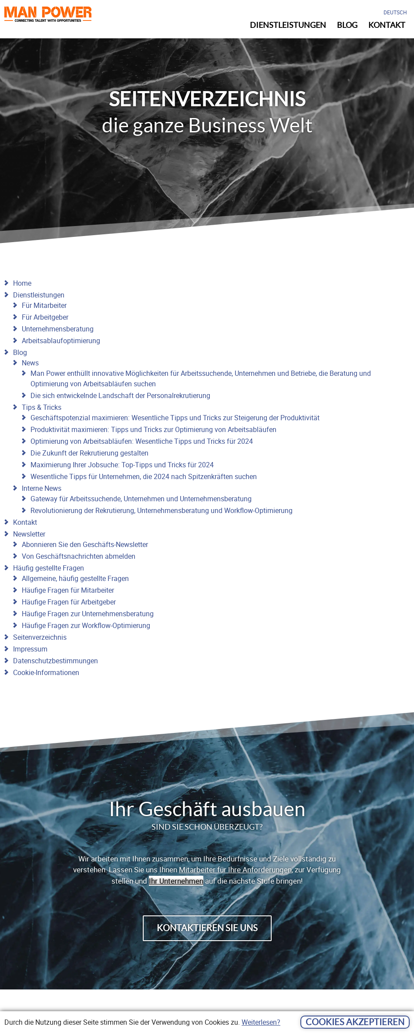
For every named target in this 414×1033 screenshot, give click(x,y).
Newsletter (29, 534)
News (30, 363)
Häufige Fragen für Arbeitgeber (69, 602)
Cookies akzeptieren (355, 1022)
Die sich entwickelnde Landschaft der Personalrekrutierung (120, 395)
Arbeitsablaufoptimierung (61, 340)
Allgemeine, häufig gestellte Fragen (75, 578)
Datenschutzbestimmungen (55, 660)
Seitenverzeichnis (40, 637)
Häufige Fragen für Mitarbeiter (68, 590)
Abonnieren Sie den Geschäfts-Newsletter (85, 544)
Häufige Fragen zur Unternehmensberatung (88, 613)
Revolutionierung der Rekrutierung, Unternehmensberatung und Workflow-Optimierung (161, 510)
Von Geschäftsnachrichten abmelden (78, 556)
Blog (20, 352)
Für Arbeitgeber (45, 317)
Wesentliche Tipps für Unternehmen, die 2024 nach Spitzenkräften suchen (143, 476)
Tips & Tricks (41, 407)
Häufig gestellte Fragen (48, 568)
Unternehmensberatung (58, 329)
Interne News (41, 488)
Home (22, 283)
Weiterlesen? (261, 1022)
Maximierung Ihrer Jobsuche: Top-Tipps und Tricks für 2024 (122, 464)
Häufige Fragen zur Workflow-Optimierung (86, 625)
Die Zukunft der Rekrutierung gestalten (89, 453)
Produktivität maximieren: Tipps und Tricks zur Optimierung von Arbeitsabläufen (153, 429)
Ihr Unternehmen (176, 881)
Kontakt (25, 522)
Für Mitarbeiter (44, 305)
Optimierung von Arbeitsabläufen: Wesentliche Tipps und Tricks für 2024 (141, 441)
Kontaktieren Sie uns (207, 928)
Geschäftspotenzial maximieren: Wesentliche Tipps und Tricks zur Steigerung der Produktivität (175, 417)
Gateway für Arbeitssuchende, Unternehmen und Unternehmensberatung (141, 498)
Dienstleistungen (38, 295)
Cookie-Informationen (46, 672)
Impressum (30, 649)
